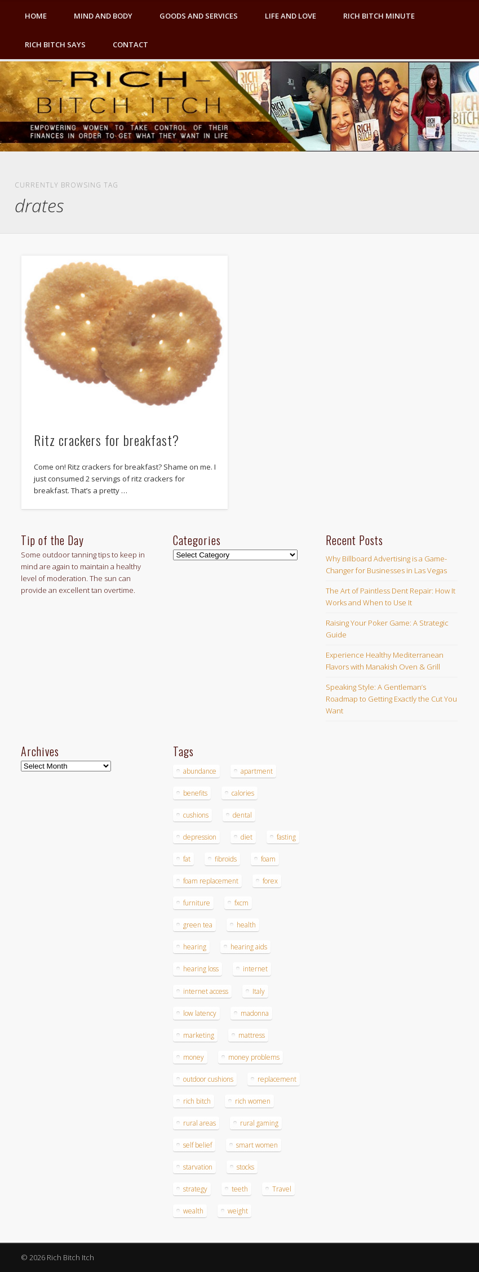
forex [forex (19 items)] (270, 881)
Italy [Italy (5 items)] (258, 991)
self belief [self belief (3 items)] (197, 1145)
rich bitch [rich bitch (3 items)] (197, 1101)
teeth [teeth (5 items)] (240, 1189)
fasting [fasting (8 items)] (286, 837)
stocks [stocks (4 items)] (245, 1167)
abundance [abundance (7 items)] (199, 771)
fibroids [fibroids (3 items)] (226, 859)
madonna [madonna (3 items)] (255, 1013)
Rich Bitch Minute (379, 16)
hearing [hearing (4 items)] (194, 947)
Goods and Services (198, 16)
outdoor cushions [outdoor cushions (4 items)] (208, 1079)
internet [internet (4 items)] (255, 969)
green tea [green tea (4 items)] (197, 925)
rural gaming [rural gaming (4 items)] (259, 1123)
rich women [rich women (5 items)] (252, 1101)
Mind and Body (103, 16)
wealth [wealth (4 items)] (193, 1211)
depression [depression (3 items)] (199, 837)
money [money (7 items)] (193, 1057)
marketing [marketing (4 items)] (198, 1035)
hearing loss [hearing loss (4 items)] (201, 969)
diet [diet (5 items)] (246, 837)
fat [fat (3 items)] (186, 859)
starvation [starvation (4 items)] (197, 1167)
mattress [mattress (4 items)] (251, 1035)
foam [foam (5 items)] (268, 859)
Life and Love (290, 16)
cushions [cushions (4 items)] (196, 815)
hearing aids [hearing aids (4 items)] (248, 947)
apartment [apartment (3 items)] (257, 771)
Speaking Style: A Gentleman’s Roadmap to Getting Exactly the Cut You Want (391, 699)
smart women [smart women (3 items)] (257, 1145)
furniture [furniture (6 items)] (196, 903)
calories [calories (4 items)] (243, 793)
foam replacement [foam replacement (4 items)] (210, 881)
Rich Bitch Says (55, 44)
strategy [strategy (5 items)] (195, 1189)
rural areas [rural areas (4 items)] (199, 1123)
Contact (130, 44)
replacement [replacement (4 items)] (277, 1079)
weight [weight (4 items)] (238, 1211)
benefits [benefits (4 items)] (195, 793)
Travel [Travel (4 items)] (281, 1189)
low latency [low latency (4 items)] (199, 1013)
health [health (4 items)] (246, 925)
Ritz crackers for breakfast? (106, 440)
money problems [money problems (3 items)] (254, 1057)
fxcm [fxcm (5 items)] (241, 903)
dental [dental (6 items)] (242, 815)
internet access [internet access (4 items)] (205, 991)
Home (36, 16)
